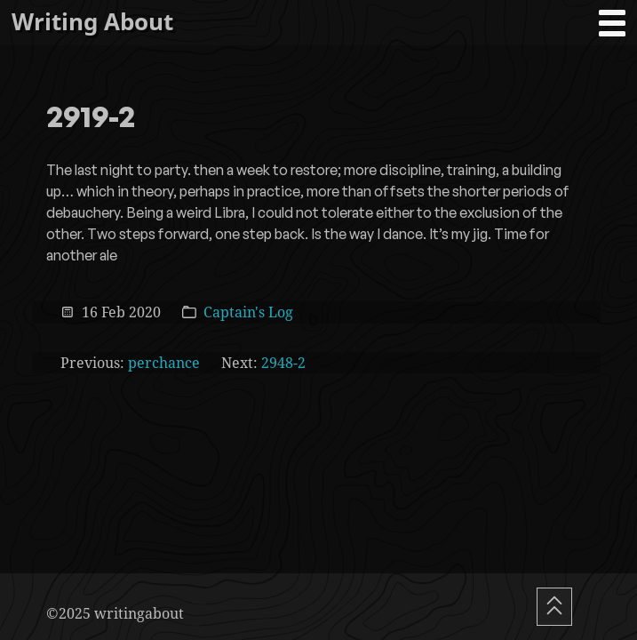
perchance (164, 362)
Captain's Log (248, 312)
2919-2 (90, 118)
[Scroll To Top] (554, 607)
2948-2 (283, 362)
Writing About (92, 21)
